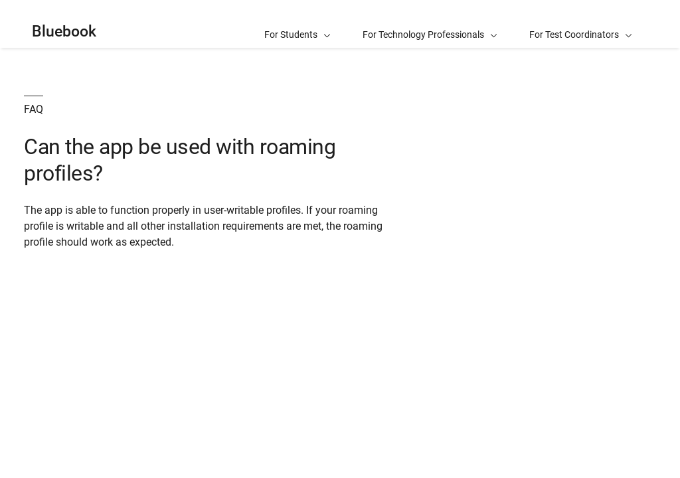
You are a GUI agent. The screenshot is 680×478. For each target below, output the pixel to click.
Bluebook (64, 31)
